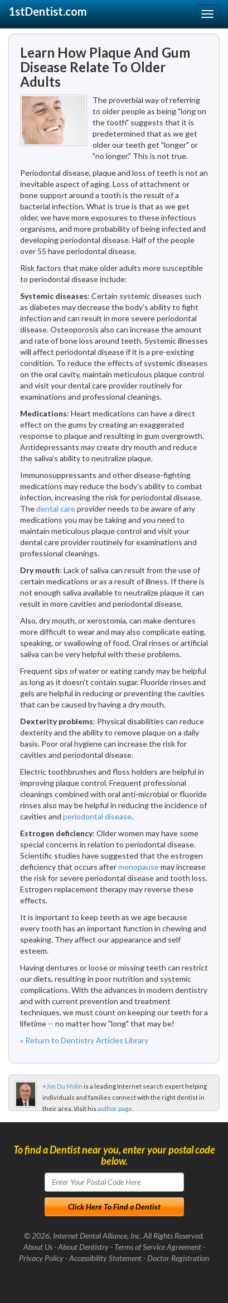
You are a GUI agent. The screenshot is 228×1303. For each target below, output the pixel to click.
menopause (138, 866)
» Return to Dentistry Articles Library (84, 1040)
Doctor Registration (178, 1258)
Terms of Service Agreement (157, 1247)
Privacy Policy (41, 1258)
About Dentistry (83, 1247)
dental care (55, 508)
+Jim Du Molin (62, 1086)
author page (115, 1108)
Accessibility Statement (105, 1258)
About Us (37, 1247)
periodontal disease (97, 816)
